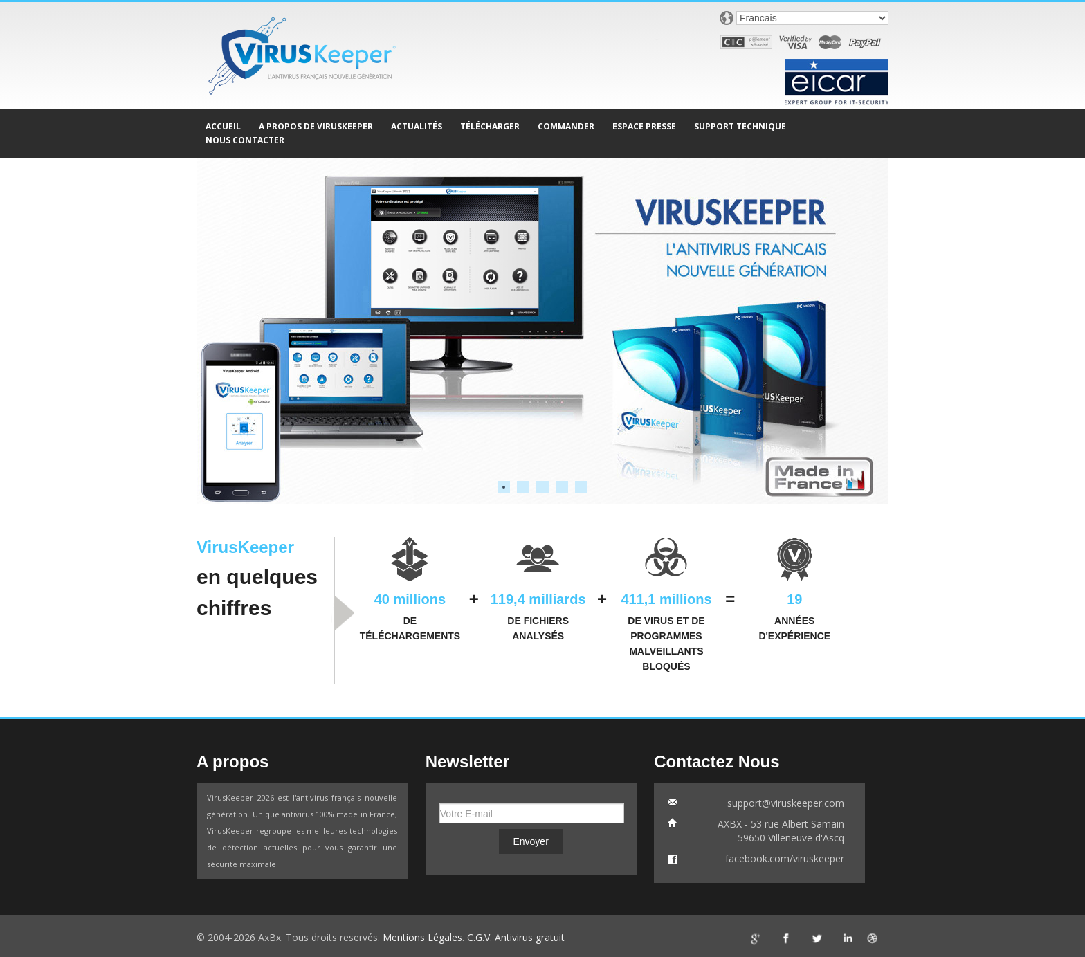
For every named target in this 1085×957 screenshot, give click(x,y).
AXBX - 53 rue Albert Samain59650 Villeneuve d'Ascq (781, 830)
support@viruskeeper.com (785, 803)
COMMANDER (566, 126)
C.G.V (478, 937)
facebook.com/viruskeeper (784, 858)
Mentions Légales (422, 937)
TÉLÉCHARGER (490, 126)
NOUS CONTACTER (245, 140)
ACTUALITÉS (416, 126)
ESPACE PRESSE (644, 126)
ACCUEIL (223, 126)
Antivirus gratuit (530, 937)
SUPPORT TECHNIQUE (740, 126)
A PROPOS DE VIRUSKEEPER (316, 126)
